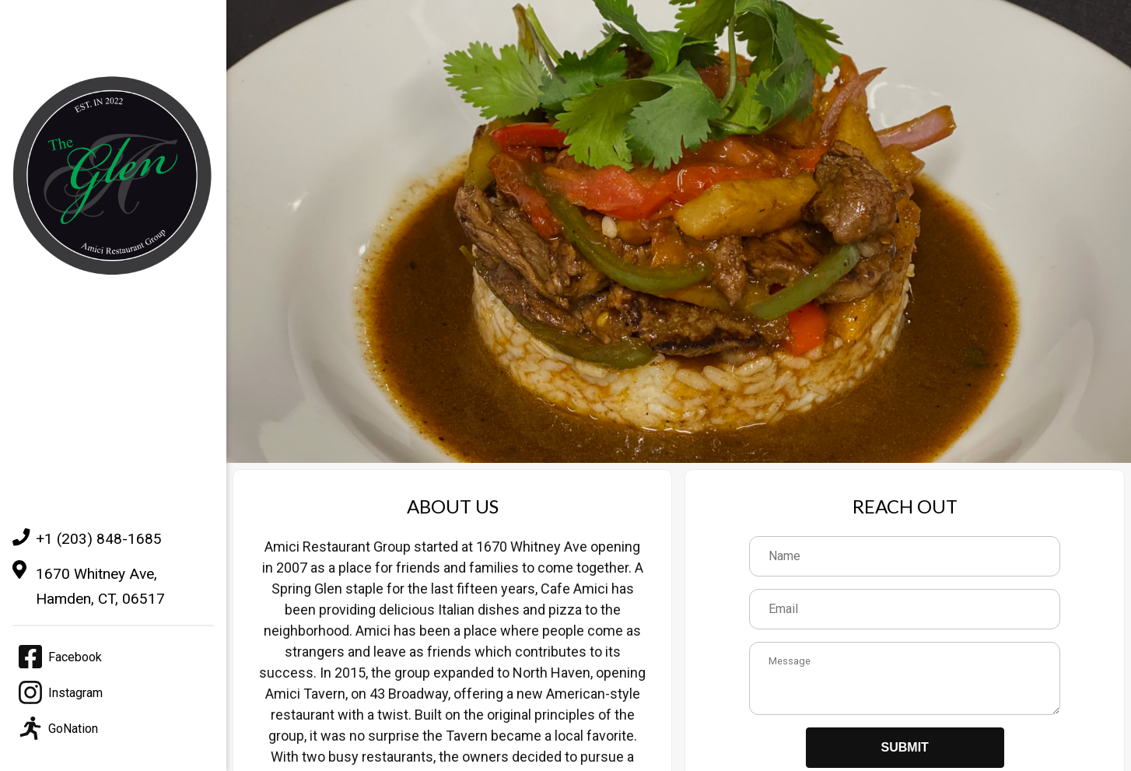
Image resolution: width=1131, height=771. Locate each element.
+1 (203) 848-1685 (87, 539)
